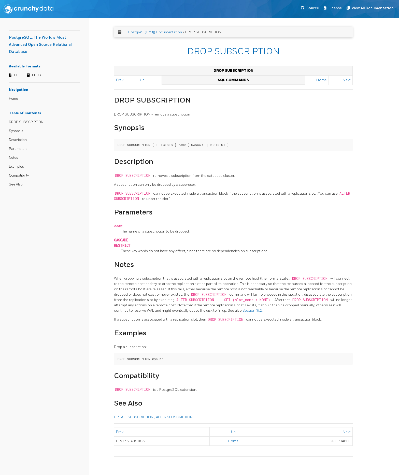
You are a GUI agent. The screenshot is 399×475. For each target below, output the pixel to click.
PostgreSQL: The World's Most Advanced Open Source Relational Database (40, 44)
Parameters (18, 149)
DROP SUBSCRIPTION (26, 122)
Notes (13, 158)
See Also (16, 184)
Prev (119, 80)
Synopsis (16, 131)
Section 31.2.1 (253, 310)
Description (18, 140)
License (335, 8)
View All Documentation (373, 8)
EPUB (36, 75)
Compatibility (19, 176)
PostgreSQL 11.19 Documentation (155, 32)
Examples (16, 167)
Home (13, 99)
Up (142, 80)
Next (347, 80)
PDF (17, 75)
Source (312, 8)
